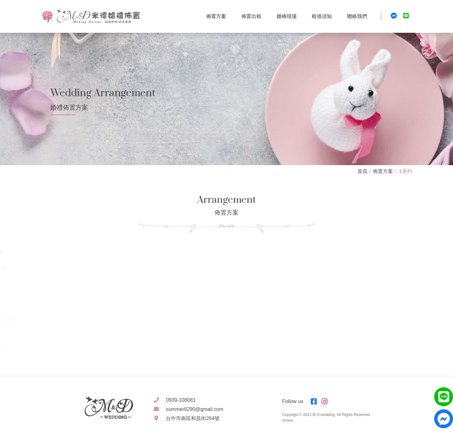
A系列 (405, 171)
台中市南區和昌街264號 (193, 418)
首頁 (362, 171)
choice (287, 420)
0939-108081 (180, 400)
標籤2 (21, 336)
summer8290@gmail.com (194, 409)
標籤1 (21, 351)
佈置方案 (383, 171)
